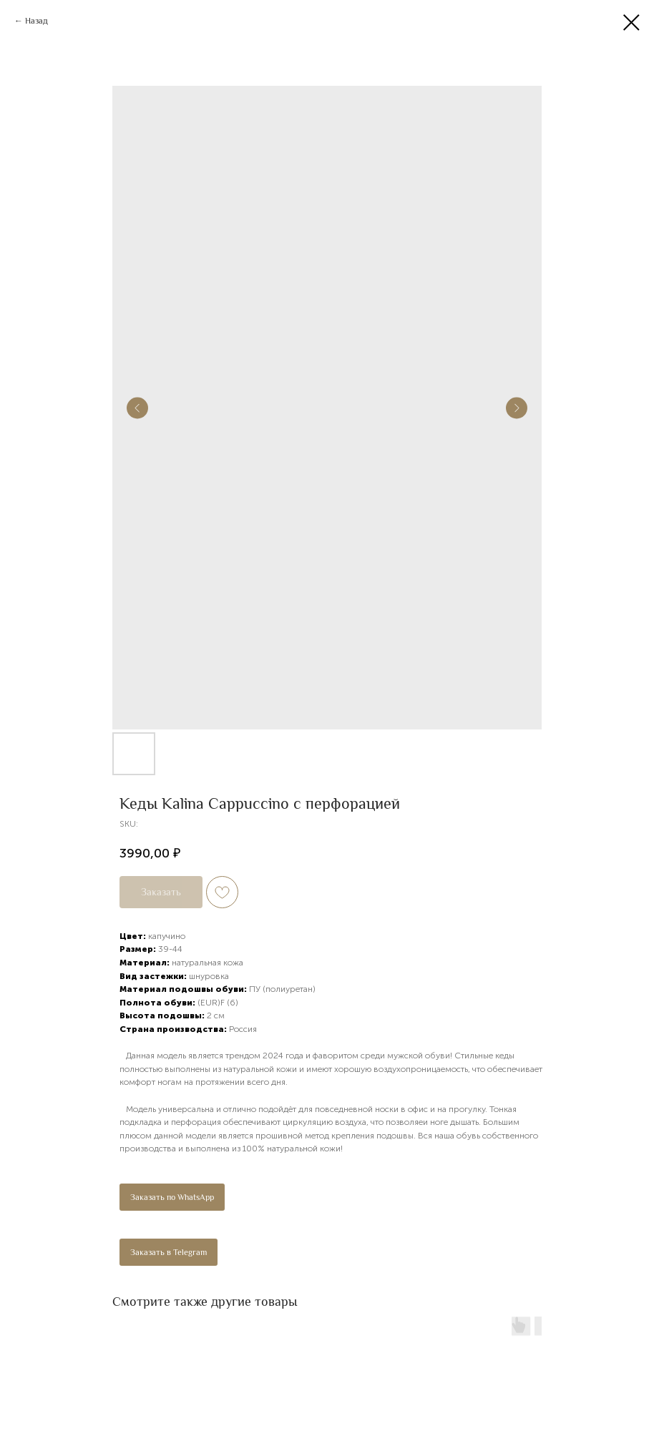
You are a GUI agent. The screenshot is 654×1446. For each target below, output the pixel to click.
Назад (36, 21)
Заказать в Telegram (168, 1252)
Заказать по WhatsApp (172, 1197)
